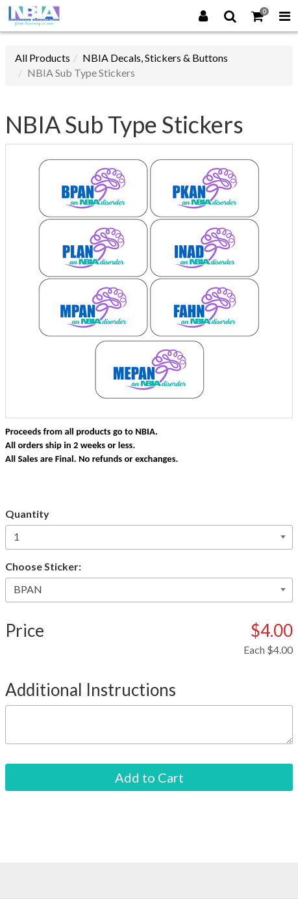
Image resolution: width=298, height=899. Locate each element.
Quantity (27, 513)
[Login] (203, 15)
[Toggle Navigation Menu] (284, 15)
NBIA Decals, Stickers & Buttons (155, 57)
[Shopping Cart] (257, 15)
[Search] (230, 15)
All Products (42, 57)
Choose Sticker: (43, 566)
